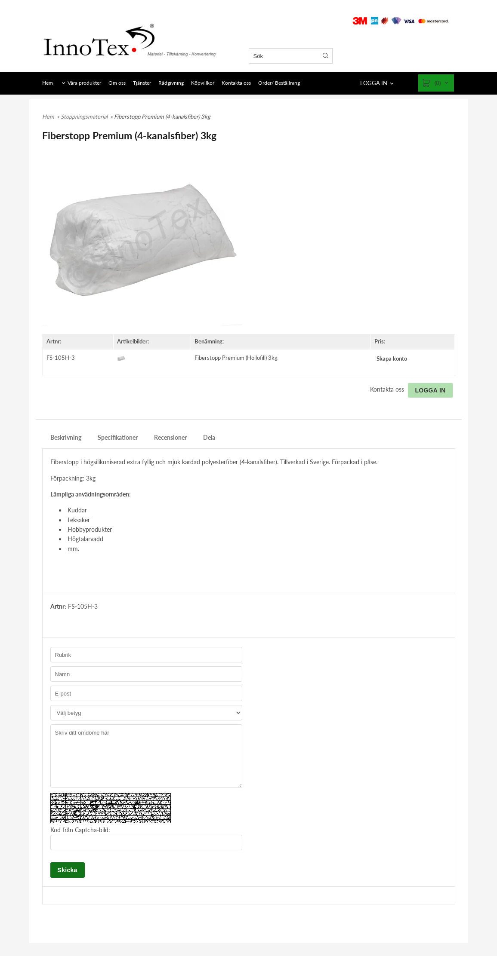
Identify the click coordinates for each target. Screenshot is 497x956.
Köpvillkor (202, 83)
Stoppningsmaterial (85, 116)
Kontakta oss (236, 83)
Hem (47, 83)
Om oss (117, 83)
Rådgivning (171, 83)
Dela (209, 437)
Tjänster (142, 83)
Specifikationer (118, 437)
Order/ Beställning (279, 83)
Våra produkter (84, 83)
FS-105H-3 (60, 357)
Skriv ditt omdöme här (146, 756)
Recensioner (170, 437)
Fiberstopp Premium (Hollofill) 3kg (236, 357)
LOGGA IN (373, 83)
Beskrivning (65, 437)
